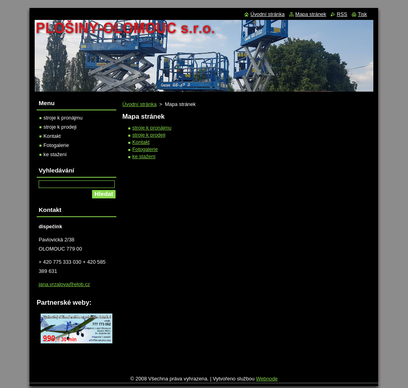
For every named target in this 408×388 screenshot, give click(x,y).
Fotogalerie (145, 149)
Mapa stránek (310, 14)
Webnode (267, 381)
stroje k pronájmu (151, 128)
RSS (342, 14)
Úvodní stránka (139, 104)
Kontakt (140, 142)
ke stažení (143, 156)
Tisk (362, 14)
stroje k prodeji (148, 135)
